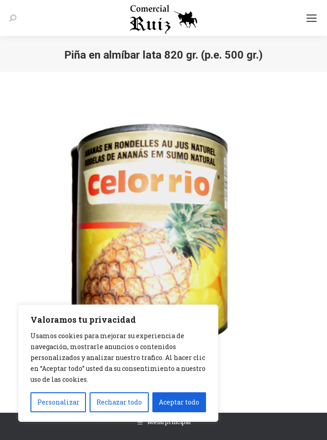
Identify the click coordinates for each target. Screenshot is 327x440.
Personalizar (58, 402)
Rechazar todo (119, 402)
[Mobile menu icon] (311, 18)
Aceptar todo (179, 402)
